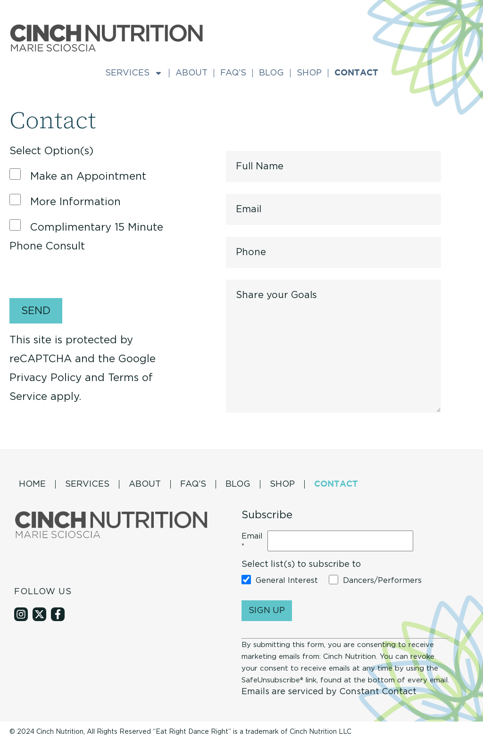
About (191, 73)
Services (134, 73)
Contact (356, 73)
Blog (271, 73)
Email (252, 541)
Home (32, 484)
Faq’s (233, 73)
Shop (309, 73)
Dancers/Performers (382, 580)
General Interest (287, 580)
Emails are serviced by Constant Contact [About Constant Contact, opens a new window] (329, 692)
